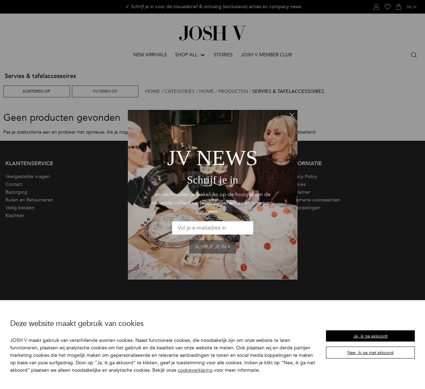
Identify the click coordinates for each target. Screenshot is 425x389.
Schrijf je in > (213, 247)
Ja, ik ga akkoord (370, 336)
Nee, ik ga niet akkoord (370, 353)
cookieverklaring (195, 370)
